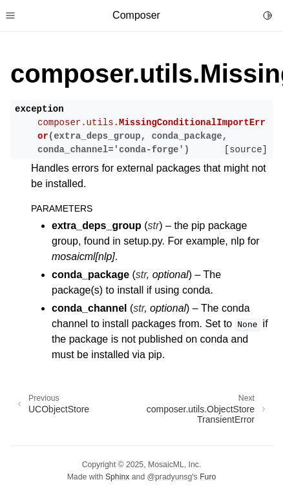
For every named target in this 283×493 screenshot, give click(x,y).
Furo (208, 476)
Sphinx (117, 476)
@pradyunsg (170, 476)
